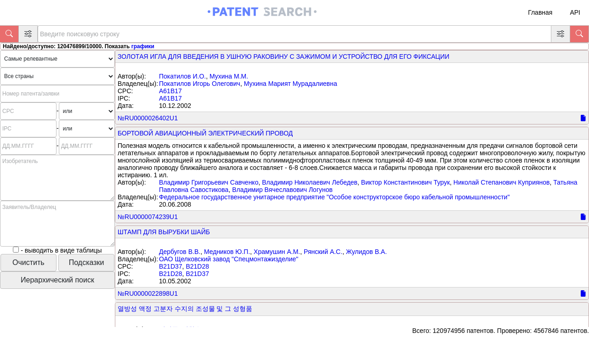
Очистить (28, 262)
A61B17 (170, 91)
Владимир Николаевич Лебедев (309, 182)
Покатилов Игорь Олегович (199, 83)
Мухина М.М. (229, 76)
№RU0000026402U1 (148, 118)
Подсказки (86, 262)
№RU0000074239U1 (148, 216)
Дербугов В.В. (179, 251)
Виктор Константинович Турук (405, 182)
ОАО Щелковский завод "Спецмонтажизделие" (228, 259)
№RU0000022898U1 (148, 293)
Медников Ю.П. (227, 251)
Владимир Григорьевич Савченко (208, 182)
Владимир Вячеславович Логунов (282, 189)
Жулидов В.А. (366, 251)
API (575, 12)
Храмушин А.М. (277, 251)
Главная (540, 12)
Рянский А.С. (323, 251)
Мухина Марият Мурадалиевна (290, 83)
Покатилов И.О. (182, 76)
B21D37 (170, 266)
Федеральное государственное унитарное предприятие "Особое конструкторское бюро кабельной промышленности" (334, 197)
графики (142, 46)
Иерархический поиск (57, 280)
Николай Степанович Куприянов (501, 182)
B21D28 (197, 266)
